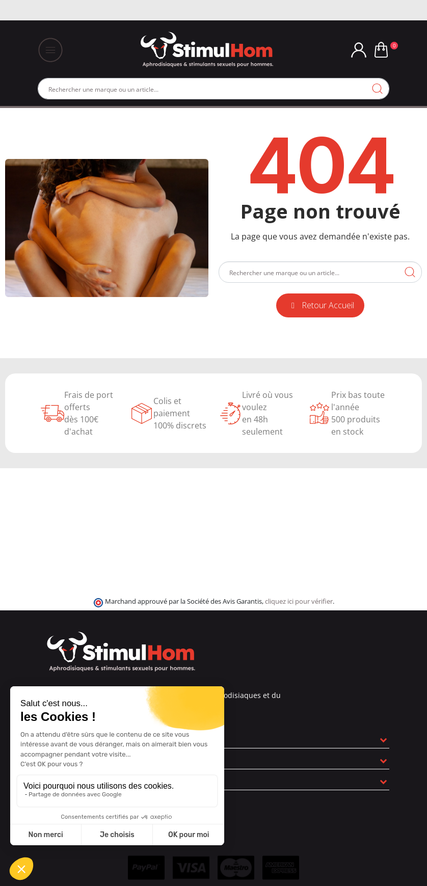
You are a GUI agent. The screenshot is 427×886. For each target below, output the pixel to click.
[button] (320, 305)
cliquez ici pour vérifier (299, 601)
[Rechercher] (213, 88)
